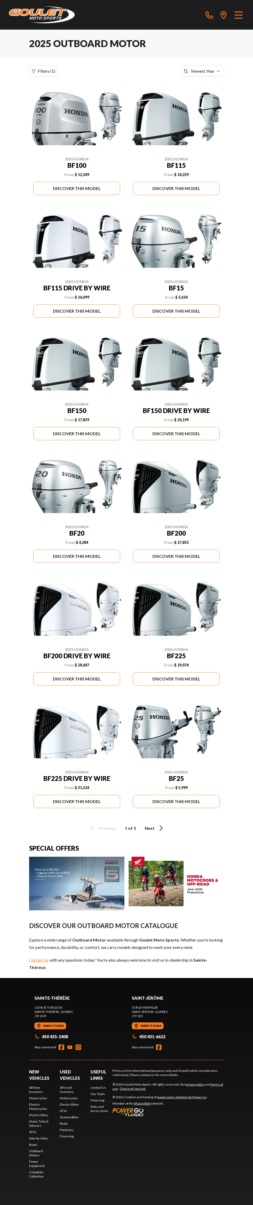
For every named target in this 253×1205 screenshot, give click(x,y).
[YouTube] (70, 1047)
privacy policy (195, 1084)
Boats (33, 1145)
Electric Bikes (38, 1115)
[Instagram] (78, 1047)
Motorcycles (38, 1098)
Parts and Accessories (99, 1109)
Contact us (39, 959)
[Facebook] (61, 1047)
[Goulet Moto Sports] (41, 14)
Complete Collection (36, 1174)
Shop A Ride (142, 1103)
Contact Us (98, 1088)
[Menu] (239, 15)
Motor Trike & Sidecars (39, 1123)
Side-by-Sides (38, 1138)
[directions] (224, 15)
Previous (102, 828)
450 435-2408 (51, 1036)
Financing (67, 1136)
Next (155, 828)
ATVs (32, 1132)
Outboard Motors (36, 1153)
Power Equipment (37, 1164)
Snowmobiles (69, 1117)
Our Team (98, 1094)
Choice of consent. (133, 1089)
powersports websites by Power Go (181, 1097)
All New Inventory (36, 1090)
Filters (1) (43, 71)
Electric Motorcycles (38, 1106)
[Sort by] (203, 71)
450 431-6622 (148, 1036)
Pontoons (67, 1130)
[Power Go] (159, 1112)
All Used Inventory (67, 1090)
